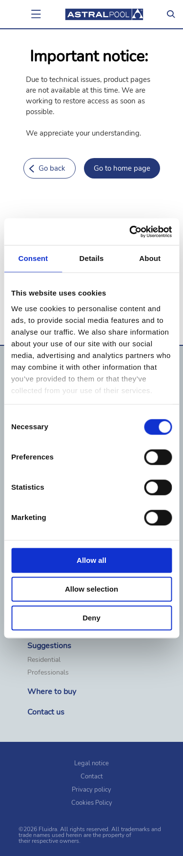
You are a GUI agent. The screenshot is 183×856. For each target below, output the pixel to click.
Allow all (91, 560)
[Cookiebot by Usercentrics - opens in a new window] (130, 231)
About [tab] (150, 258)
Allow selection (91, 589)
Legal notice (91, 763)
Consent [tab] (33, 258)
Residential (44, 660)
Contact (92, 776)
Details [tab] (92, 258)
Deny (91, 618)
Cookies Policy (91, 802)
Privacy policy (91, 789)
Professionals (48, 673)
